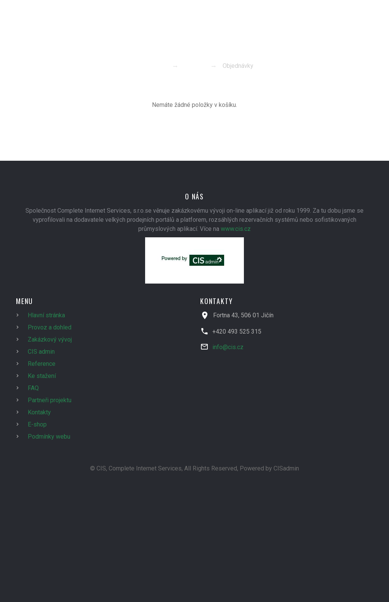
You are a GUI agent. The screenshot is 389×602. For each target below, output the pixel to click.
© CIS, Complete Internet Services (136, 468)
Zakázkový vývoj (50, 339)
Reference (41, 363)
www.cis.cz (236, 228)
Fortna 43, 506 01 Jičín (243, 315)
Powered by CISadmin (269, 468)
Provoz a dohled (49, 327)
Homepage (150, 65)
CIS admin (41, 351)
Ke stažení (42, 375)
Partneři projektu (49, 400)
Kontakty (39, 412)
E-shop (193, 65)
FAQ (33, 388)
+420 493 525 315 (236, 331)
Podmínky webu (49, 436)
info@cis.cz (228, 347)
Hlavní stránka (46, 315)
